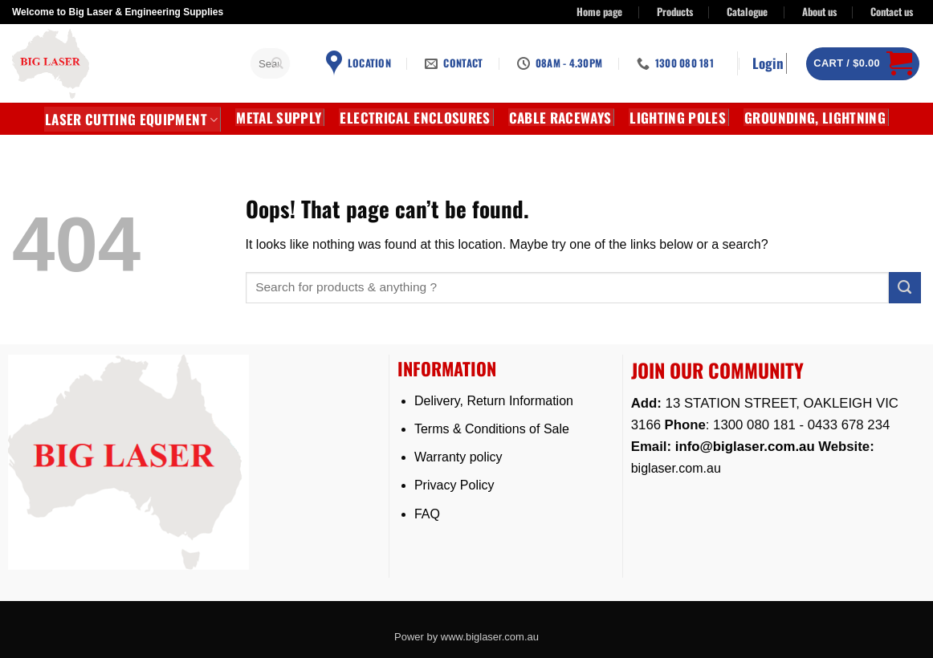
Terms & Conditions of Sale (491, 429)
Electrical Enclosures (415, 117)
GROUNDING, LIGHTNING (815, 117)
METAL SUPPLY (278, 117)
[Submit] (278, 63)
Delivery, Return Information (493, 401)
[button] (769, 63)
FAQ (427, 514)
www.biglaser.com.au (490, 637)
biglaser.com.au (676, 468)
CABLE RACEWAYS (560, 117)
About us (819, 11)
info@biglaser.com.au (745, 446)
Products (675, 11)
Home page (599, 11)
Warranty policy (458, 457)
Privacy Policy (454, 485)
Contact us (891, 11)
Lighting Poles (677, 117)
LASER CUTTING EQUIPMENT (131, 119)
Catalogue (747, 11)
